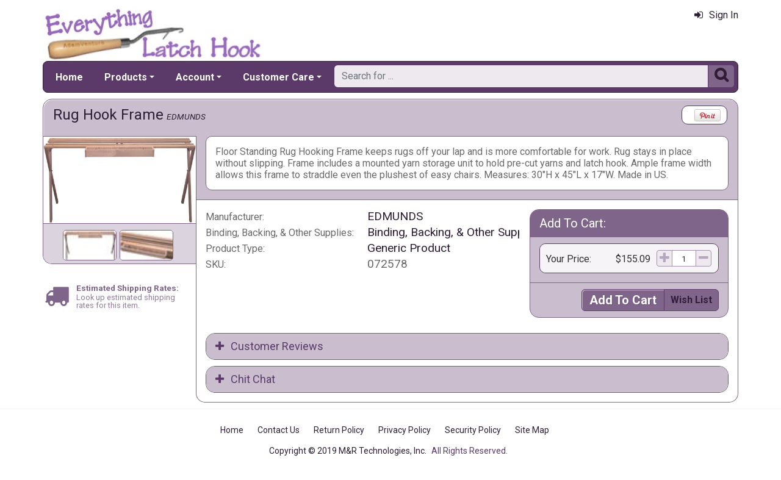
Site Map (532, 430)
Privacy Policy (404, 430)
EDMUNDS (186, 116)
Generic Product (408, 248)
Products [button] (125, 77)
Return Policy (339, 430)
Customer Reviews (269, 346)
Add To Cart (623, 300)
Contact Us (278, 430)
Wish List (691, 300)
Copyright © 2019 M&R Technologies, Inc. (347, 451)
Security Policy (473, 430)
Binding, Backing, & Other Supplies (454, 232)
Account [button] (195, 77)
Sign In (716, 15)
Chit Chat (245, 379)
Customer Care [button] (278, 77)
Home (69, 77)
